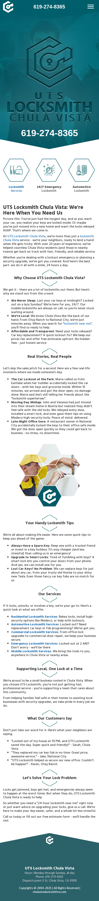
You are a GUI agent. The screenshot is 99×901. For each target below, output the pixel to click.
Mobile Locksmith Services (31, 652)
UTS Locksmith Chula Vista (26, 237)
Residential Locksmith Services (34, 617)
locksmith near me (77, 324)
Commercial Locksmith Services (34, 632)
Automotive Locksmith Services (35, 625)
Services (16, 176)
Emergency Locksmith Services (34, 644)
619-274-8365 (49, 7)
